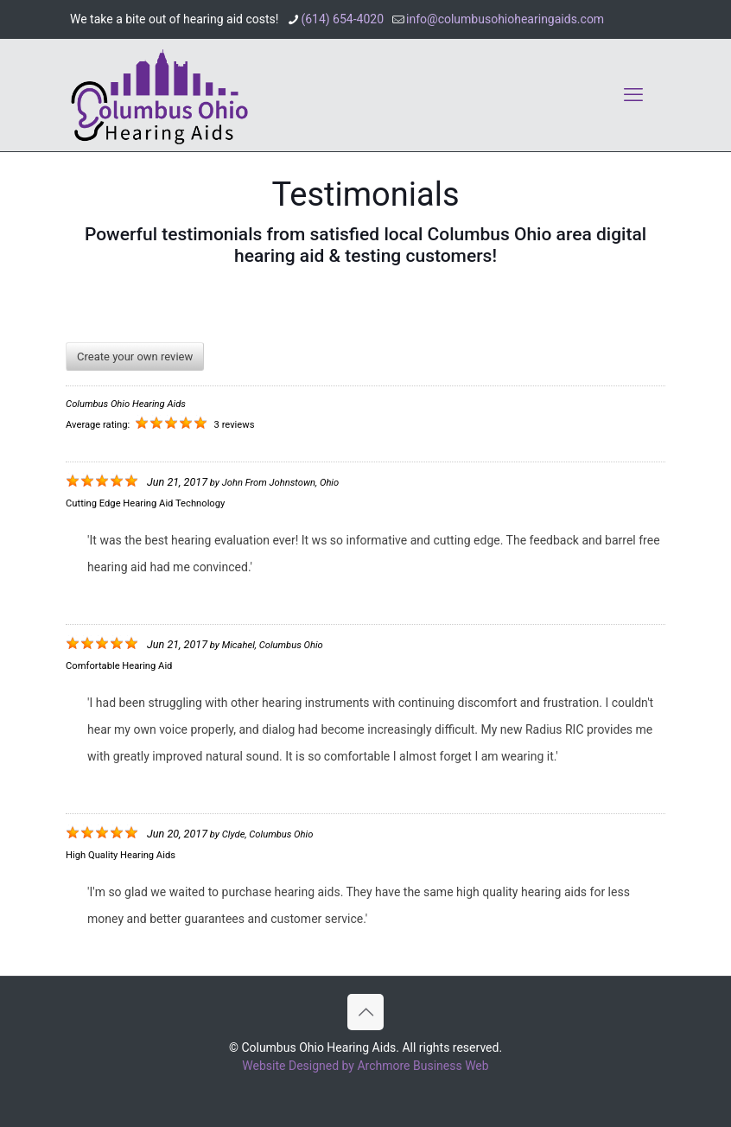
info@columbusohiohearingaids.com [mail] (505, 19)
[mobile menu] (633, 95)
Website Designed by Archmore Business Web (365, 1066)
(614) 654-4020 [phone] (342, 19)
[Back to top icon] (365, 1012)
